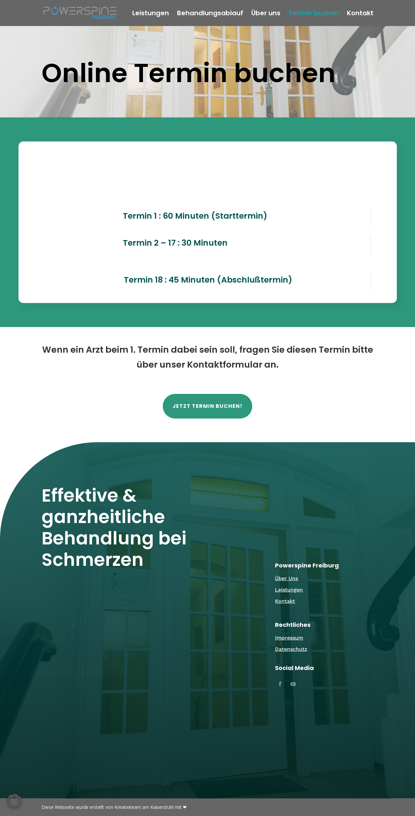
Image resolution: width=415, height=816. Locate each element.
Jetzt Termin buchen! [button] (207, 406)
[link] (80, 12)
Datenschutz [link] (291, 649)
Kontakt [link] (360, 14)
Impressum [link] (289, 638)
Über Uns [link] (286, 578)
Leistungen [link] (150, 14)
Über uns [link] (265, 14)
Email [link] (95, 630)
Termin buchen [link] (314, 14)
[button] (280, 684)
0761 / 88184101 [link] (203, 642)
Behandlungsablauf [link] (210, 14)
